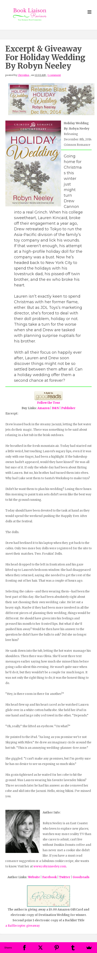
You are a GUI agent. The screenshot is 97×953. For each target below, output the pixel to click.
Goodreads (81, 877)
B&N (55, 408)
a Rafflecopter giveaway (22, 926)
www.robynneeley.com (49, 866)
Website (34, 877)
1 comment (54, 75)
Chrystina (23, 75)
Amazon (44, 408)
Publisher (68, 408)
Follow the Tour (48, 403)
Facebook (49, 877)
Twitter (64, 877)
